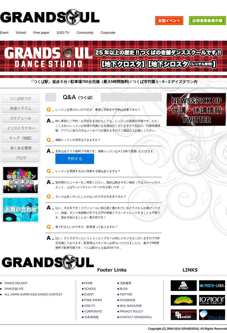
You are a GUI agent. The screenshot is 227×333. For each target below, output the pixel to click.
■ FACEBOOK (126, 300)
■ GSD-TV (88, 305)
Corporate (108, 33)
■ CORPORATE (92, 311)
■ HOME (87, 283)
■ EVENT (88, 294)
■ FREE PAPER (92, 300)
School (21, 33)
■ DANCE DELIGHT (14, 283)
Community (85, 33)
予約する (74, 159)
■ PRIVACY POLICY (130, 311)
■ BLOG (122, 288)
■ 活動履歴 (124, 283)
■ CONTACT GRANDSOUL (134, 317)
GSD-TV (63, 33)
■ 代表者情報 (90, 317)
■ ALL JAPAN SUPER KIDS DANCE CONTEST (31, 294)
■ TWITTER (124, 294)
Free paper (41, 33)
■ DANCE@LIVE (11, 288)
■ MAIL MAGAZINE (129, 305)
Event (4, 33)
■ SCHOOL (89, 288)
